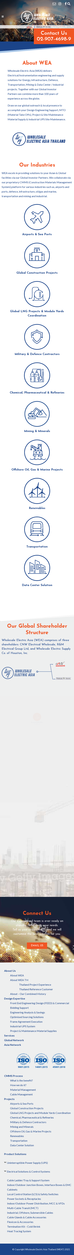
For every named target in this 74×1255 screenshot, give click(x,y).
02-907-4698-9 (54, 39)
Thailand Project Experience (35, 984)
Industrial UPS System (22, 1026)
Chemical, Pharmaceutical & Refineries (32, 1117)
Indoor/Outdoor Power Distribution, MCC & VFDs (36, 1203)
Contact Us (54, 33)
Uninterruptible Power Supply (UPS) (27, 1162)
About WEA (17, 975)
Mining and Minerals (22, 1126)
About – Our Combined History (28, 993)
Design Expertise (14, 998)
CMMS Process (13, 1075)
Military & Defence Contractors (28, 1122)
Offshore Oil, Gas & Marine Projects (30, 1131)
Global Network (14, 1040)
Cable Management (21, 1094)
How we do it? (18, 1085)
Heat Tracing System (19, 1231)
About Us (10, 970)
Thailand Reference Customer (36, 989)
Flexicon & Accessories (20, 1221)
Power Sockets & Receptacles (24, 1198)
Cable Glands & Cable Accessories (26, 1217)
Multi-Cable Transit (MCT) (22, 1208)
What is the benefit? (21, 1080)
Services (9, 1035)
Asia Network (12, 1044)
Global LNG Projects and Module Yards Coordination (40, 1112)
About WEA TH (19, 979)
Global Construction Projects (26, 1108)
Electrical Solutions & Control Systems (28, 1171)
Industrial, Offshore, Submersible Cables (30, 1212)
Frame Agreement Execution (26, 1021)
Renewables (17, 1135)
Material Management (23, 1089)
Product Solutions (15, 1154)
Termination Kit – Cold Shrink (23, 1226)
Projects (9, 1098)
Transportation (18, 1140)
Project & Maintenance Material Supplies (33, 1030)
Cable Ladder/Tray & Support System (28, 1180)
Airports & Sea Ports (21, 1103)
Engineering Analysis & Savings (27, 1012)
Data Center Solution (22, 1145)
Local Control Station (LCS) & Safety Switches (32, 1194)
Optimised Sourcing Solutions (27, 1017)
